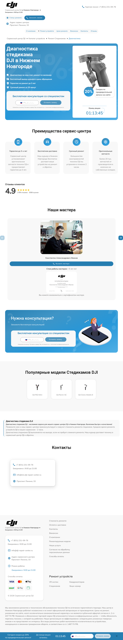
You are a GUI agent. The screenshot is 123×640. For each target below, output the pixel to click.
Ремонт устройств (47, 31)
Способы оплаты (56, 556)
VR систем (53, 582)
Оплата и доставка (57, 525)
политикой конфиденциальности (55, 107)
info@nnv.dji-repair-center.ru (27, 474)
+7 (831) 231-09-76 (33, 467)
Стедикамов (54, 586)
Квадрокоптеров (76, 582)
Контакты (84, 31)
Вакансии (74, 31)
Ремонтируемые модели (60, 541)
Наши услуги (55, 545)
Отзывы (94, 31)
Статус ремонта (14, 18)
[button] (120, 238)
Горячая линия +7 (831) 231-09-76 (100, 7)
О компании (30, 31)
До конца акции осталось (43, 636)
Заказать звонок (34, 18)
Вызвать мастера (61, 264)
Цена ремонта (62, 31)
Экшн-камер (75, 586)
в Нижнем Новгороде (31, 10)
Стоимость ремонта (57, 521)
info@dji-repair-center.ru (20, 550)
